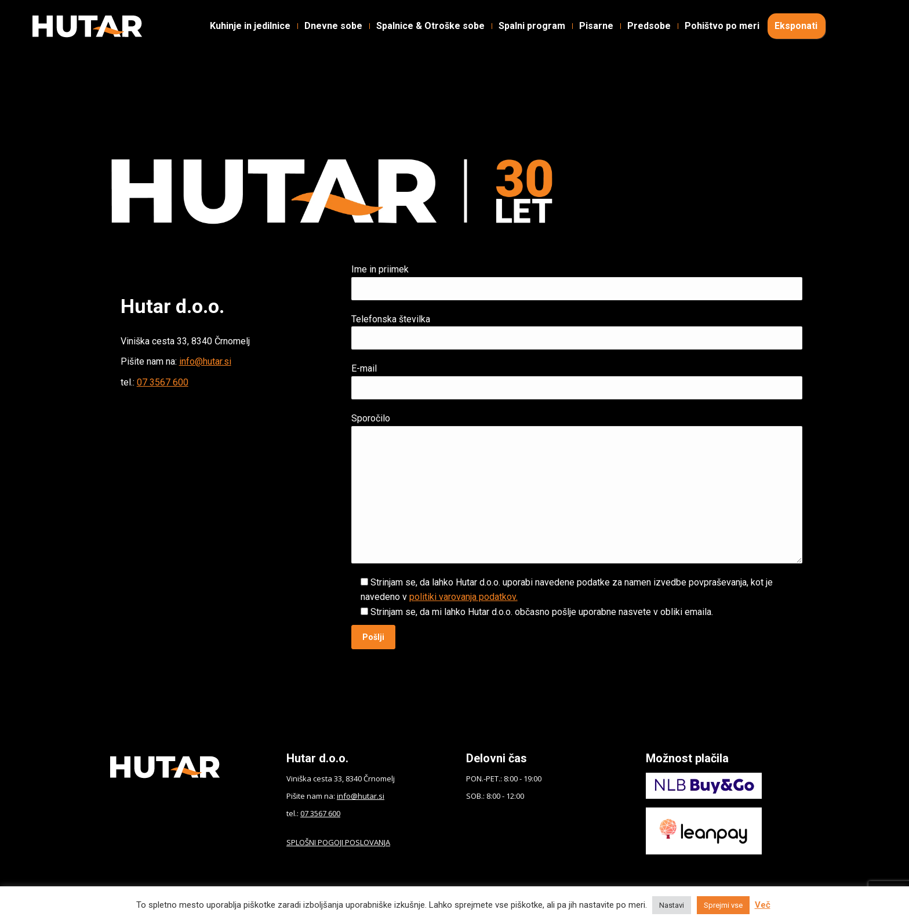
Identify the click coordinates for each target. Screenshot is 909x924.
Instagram (135, 18)
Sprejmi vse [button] (723, 905)
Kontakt (489, 18)
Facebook (60, 18)
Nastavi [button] (671, 905)
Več (762, 905)
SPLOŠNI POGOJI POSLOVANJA (338, 842)
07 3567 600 (162, 382)
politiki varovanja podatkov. (463, 596)
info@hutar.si (205, 361)
